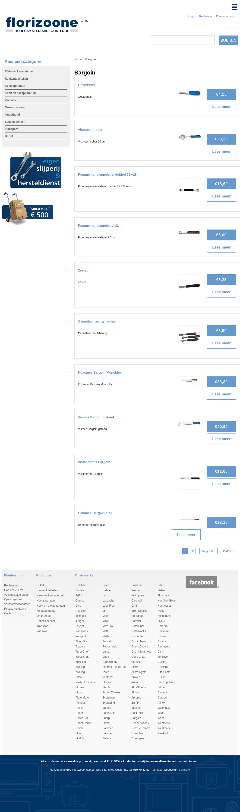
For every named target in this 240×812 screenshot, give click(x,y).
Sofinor (106, 738)
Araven (135, 677)
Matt (105, 631)
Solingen (107, 733)
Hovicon (80, 610)
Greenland (137, 733)
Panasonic (82, 631)
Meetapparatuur (15, 107)
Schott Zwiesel (111, 692)
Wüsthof (163, 733)
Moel (79, 733)
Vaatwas (10, 100)
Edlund (162, 687)
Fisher (161, 590)
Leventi (80, 626)
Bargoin (136, 718)
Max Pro (107, 626)
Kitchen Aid (164, 616)
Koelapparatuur (15, 85)
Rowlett (107, 641)
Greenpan (137, 738)
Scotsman (108, 697)
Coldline (80, 585)
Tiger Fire (81, 641)
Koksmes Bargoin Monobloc (100, 372)
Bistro (135, 667)
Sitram (106, 723)
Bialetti (135, 707)
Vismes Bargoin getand (96, 417)
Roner (79, 713)
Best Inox (137, 713)
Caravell (136, 600)
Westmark (164, 728)
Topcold (80, 646)
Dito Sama (164, 672)
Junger (80, 621)
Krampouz (137, 595)
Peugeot (81, 636)
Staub (106, 687)
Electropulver (166, 682)
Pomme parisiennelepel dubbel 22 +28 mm (110, 174)
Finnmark (163, 595)
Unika (106, 651)
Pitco (79, 677)
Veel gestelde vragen (17, 594)
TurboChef (82, 651)
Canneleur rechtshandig (96, 321)
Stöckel (106, 682)
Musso (80, 687)
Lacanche (108, 600)
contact (157, 769)
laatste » (228, 551)
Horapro (162, 626)
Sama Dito (108, 713)
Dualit (161, 677)
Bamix (135, 702)
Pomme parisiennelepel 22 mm (102, 225)
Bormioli (136, 621)
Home (78, 59)
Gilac (161, 585)
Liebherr (107, 590)
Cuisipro (163, 667)
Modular (80, 738)
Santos (106, 707)
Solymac (107, 728)
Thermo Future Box (114, 667)
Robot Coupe (84, 723)
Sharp (106, 718)
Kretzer (135, 590)
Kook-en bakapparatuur (20, 93)
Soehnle (136, 585)
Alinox (161, 702)
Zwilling (80, 667)
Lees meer (223, 106)
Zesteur (84, 270)
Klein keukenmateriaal (19, 71)
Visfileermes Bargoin (94, 462)
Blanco (135, 661)
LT (103, 610)
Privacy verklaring (15, 608)
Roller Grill (82, 718)
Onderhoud (12, 114)
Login (191, 16)
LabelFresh (109, 605)
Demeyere (164, 646)
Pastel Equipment (86, 682)
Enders (80, 590)
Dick (160, 651)
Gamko (80, 600)
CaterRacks (138, 631)
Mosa (79, 692)
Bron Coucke (139, 610)
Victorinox (164, 707)
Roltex (79, 707)
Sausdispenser (15, 121)
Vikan (161, 713)
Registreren (11, 585)
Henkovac (164, 631)
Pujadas (80, 702)
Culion (161, 661)
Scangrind (108, 702)
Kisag (161, 610)
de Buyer (163, 656)
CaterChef (137, 626)
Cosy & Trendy (140, 728)
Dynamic (163, 692)
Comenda (137, 636)
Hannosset (164, 605)
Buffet (9, 136)
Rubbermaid (109, 646)
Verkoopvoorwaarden (17, 604)
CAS (134, 605)
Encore (162, 641)
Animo (135, 682)
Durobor (162, 697)
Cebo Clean (138, 656)
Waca (161, 718)
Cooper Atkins (140, 723)
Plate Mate (82, 697)
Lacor (105, 595)
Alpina (135, 692)
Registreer (205, 16)
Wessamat (82, 656)
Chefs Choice (139, 646)
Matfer (106, 636)
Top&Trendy (109, 661)
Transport (11, 129)
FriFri (79, 595)
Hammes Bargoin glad (95, 513)
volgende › (208, 551)
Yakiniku (81, 661)
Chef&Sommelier (141, 651)
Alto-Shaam (138, 687)
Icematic (81, 616)
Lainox (106, 585)
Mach (105, 616)
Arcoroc (136, 697)
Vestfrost (107, 677)
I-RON (161, 621)
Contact (9, 613)
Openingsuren (13, 599)
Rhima (80, 728)
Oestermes (86, 85)
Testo (105, 672)
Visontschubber (90, 130)
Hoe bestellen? (13, 590)
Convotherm (138, 641)
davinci (183, 769)
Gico (78, 605)
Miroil (105, 621)
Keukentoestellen (16, 78)
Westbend (164, 723)
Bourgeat (137, 616)
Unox (105, 656)
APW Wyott (138, 672)
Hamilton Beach (167, 600)
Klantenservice (225, 16)
